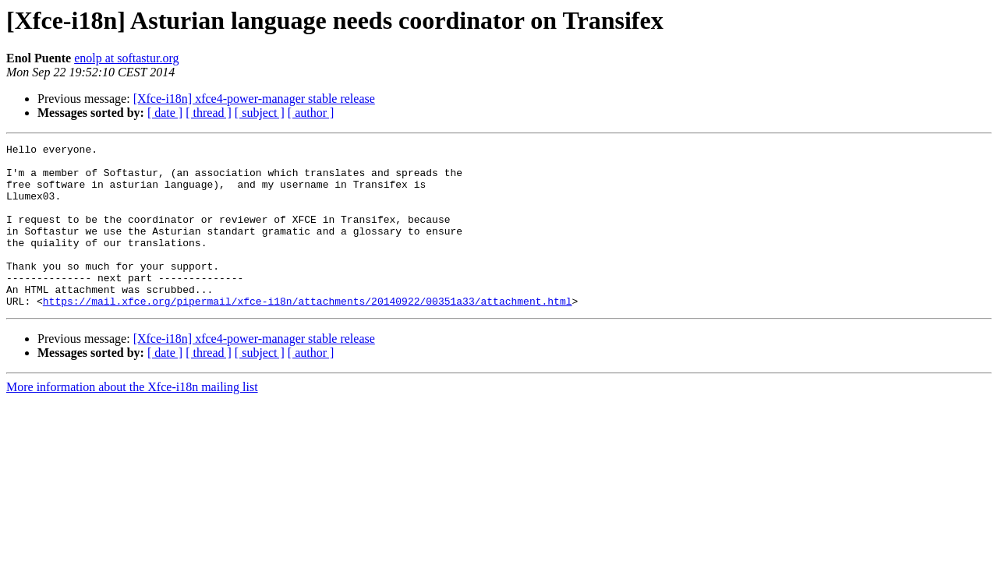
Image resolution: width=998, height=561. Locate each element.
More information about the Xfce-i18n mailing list (132, 419)
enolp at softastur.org (126, 58)
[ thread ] (209, 112)
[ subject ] (260, 112)
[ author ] (311, 112)
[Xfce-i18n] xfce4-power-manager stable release (254, 98)
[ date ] (164, 112)
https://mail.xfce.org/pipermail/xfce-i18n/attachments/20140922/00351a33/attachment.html (307, 333)
